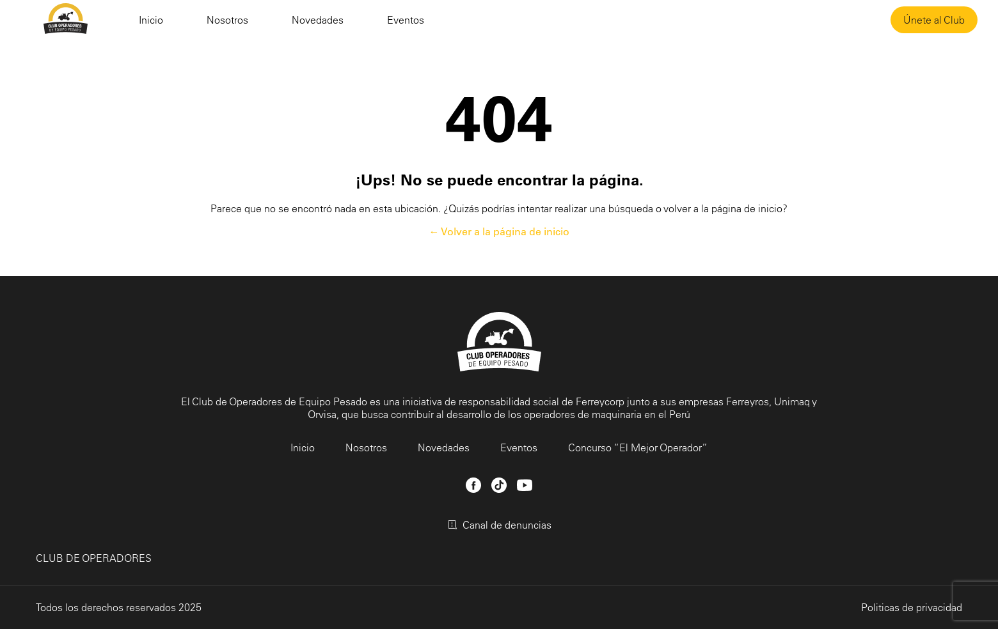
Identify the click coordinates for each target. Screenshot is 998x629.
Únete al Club (934, 19)
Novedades (318, 19)
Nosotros (227, 19)
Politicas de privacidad (911, 607)
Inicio (151, 19)
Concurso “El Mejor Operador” (638, 447)
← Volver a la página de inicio (499, 231)
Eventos (405, 19)
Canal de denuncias (499, 524)
